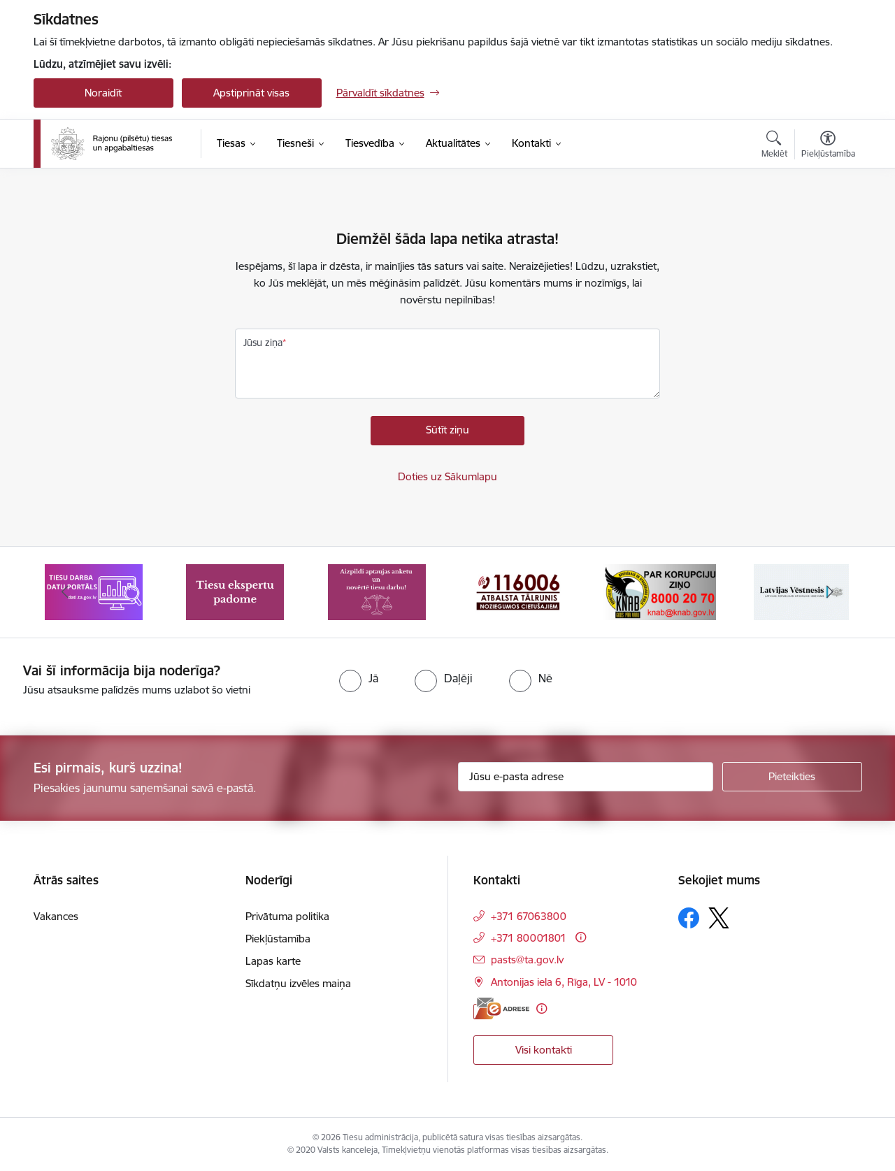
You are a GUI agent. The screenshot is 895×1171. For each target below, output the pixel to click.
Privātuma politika (287, 916)
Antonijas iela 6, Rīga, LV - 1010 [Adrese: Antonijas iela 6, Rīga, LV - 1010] (564, 982)
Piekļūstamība (277, 938)
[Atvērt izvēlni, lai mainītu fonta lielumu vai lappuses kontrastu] (828, 146)
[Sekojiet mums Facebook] (688, 917)
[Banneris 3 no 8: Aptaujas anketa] (377, 591)
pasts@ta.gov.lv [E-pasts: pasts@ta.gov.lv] (527, 959)
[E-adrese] (501, 1008)
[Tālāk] (830, 592)
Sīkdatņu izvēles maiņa (298, 983)
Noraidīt (103, 92)
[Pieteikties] (792, 776)
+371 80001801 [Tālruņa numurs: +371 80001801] (528, 937)
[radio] (358, 678)
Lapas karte (273, 961)
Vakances (56, 916)
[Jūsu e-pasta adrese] (585, 776)
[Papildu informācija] (580, 937)
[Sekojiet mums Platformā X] (718, 917)
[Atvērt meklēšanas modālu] (774, 146)
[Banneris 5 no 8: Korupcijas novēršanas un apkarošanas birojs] (659, 591)
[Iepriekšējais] (65, 592)
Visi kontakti (543, 1049)
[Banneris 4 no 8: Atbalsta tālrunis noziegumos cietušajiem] (518, 591)
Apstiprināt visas (251, 92)
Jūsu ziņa (262, 342)
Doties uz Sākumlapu (447, 476)
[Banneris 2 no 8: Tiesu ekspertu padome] (235, 591)
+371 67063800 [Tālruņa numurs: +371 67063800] (528, 916)
